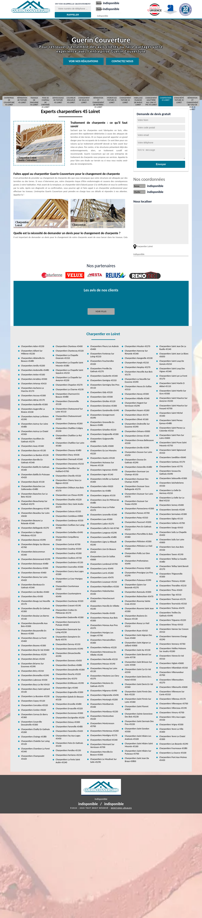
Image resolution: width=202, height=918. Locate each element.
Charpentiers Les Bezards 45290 (173, 743)
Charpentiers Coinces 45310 (68, 510)
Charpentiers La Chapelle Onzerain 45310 (67, 356)
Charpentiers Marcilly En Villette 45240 (104, 606)
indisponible (114, 2)
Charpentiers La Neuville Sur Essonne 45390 (137, 380)
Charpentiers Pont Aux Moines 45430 (173, 758)
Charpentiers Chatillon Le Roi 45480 (69, 436)
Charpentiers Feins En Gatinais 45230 (69, 744)
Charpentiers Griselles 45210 (103, 429)
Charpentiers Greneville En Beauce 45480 (102, 423)
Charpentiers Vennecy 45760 (172, 643)
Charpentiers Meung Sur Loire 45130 (103, 669)
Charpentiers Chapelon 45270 (69, 384)
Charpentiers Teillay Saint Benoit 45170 (173, 567)
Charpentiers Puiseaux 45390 (138, 579)
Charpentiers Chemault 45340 (69, 458)
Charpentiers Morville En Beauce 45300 (101, 752)
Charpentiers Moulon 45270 (137, 345)
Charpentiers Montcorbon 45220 (102, 717)
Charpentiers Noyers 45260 (137, 409)
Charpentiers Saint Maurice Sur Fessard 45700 (173, 406)
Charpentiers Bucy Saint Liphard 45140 (35, 690)
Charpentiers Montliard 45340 (103, 739)
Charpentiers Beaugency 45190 (35, 508)
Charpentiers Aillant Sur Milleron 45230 (32, 351)
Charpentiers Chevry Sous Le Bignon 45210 (68, 481)
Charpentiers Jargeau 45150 (102, 494)
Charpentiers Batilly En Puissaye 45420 (35, 475)
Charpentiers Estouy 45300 (68, 721)
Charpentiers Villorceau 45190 (173, 707)
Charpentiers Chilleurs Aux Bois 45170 (70, 488)
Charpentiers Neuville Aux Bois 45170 (138, 372)
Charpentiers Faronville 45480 (69, 726)
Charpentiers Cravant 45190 (68, 605)
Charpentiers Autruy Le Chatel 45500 (34, 432)
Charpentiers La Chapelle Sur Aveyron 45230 (69, 378)
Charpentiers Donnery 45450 (69, 660)
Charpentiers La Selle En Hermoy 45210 (170, 491)
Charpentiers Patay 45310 (136, 517)
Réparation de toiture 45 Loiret (22, 100)
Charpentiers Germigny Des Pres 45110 (104, 385)
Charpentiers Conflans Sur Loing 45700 (70, 526)
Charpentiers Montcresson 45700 (102, 724)
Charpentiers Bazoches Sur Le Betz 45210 (34, 494)
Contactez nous (122, 61)
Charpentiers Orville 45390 (137, 447)
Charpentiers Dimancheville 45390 (68, 654)
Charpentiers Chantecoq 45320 (70, 350)
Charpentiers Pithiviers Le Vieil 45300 (138, 547)
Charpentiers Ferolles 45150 (68, 749)
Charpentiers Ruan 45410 (136, 630)
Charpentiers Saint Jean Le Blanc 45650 (173, 354)
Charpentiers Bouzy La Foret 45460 (33, 639)
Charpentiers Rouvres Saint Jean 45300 (139, 609)
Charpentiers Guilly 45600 (102, 445)
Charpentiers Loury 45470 (102, 576)
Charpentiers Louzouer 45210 (103, 581)
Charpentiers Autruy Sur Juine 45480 (34, 424)
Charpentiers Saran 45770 (171, 466)
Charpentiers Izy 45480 (100, 490)
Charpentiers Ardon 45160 (33, 374)
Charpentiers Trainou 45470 (171, 607)
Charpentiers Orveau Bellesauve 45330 (139, 441)
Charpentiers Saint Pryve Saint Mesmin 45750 (173, 443)
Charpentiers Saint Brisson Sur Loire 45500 (138, 663)
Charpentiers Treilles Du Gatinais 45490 (170, 613)
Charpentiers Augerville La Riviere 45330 (33, 410)
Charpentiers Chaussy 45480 (68, 449)
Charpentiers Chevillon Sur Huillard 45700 (68, 469)
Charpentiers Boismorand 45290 (35, 558)
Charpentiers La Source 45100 (172, 752)
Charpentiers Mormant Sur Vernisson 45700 (102, 745)
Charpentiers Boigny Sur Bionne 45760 (35, 545)
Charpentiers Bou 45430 (32, 595)
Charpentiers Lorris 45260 (101, 572)
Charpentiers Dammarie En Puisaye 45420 (68, 623)
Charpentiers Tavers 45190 (171, 553)
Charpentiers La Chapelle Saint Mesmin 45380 (69, 363)
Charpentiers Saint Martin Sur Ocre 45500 (172, 391)
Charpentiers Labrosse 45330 (34, 679)
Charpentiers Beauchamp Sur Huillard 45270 (34, 502)
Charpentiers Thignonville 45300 (170, 574)
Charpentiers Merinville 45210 (104, 658)
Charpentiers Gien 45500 (101, 396)
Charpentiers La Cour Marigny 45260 (69, 579)
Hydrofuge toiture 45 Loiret (112, 100)
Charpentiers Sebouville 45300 (173, 477)
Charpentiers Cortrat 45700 (68, 543)
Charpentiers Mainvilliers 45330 (104, 586)
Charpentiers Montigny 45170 (103, 734)
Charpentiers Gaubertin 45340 (104, 375)
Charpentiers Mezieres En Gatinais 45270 (101, 684)
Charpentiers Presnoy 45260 (137, 567)
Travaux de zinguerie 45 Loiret (34, 101)
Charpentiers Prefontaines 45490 (136, 561)
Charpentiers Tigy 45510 (170, 594)
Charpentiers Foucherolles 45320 (102, 362)
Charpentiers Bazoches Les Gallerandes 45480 (33, 487)
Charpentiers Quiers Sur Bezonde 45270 (135, 585)
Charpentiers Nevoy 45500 (137, 393)
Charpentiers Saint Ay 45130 (137, 649)
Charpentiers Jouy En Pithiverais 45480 (104, 501)
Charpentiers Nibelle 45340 (137, 397)
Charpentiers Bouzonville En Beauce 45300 (33, 631)
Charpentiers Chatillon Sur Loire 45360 (70, 443)
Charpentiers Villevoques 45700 (173, 703)
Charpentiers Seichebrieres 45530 (171, 483)
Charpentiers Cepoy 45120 (33, 700)
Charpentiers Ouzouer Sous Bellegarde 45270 (137, 487)
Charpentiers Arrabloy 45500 (34, 378)
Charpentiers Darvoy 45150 (68, 643)
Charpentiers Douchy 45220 (68, 673)
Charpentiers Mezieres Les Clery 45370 (104, 676)
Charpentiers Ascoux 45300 (33, 395)
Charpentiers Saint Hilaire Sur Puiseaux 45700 (138, 751)
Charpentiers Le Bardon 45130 (35, 454)
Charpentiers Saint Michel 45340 (171, 414)
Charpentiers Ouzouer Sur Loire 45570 (139, 494)
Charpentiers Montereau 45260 (104, 730)
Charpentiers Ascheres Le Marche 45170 (32, 389)
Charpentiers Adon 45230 (32, 345)
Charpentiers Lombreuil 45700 (104, 563)
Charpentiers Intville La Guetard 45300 (104, 480)
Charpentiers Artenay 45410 (33, 383)
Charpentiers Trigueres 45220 (172, 619)
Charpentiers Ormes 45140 (137, 435)
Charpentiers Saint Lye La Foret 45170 (173, 376)
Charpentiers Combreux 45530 (69, 520)
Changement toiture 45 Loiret (125, 100)
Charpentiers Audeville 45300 (34, 403)
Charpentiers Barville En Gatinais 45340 (32, 460)
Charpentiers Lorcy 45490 (101, 567)
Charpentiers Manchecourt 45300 (102, 599)
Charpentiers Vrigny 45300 (171, 724)
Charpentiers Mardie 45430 (102, 612)
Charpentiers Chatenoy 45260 (69, 423)
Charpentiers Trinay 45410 (171, 624)
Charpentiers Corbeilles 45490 (69, 531)
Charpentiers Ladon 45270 (102, 523)
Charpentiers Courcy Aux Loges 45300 (70, 572)
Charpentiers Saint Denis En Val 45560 (139, 685)
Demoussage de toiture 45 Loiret (58, 100)
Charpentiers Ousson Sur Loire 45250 (138, 453)
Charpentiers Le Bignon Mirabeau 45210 (31, 533)
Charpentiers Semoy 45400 (171, 504)
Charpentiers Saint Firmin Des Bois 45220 (138, 692)
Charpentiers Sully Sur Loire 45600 (171, 540)
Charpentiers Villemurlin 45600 (173, 686)
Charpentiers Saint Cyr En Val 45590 (138, 670)
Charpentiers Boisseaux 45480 (34, 563)
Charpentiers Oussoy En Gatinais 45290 (135, 460)
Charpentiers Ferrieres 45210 (69, 754)
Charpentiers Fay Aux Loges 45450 (68, 736)
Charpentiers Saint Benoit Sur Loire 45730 (138, 655)
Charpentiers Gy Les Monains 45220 (103, 451)
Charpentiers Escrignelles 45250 (70, 717)
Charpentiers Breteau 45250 (33, 653)
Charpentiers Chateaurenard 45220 (68, 417)
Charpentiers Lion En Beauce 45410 (103, 550)
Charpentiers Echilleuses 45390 (70, 682)
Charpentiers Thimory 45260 (172, 580)
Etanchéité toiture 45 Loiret (179, 100)
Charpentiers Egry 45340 (67, 687)
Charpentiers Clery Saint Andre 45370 (69, 505)
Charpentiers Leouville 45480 (103, 536)
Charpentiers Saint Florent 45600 (136, 707)
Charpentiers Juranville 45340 (103, 514)
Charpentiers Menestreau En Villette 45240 (103, 653)
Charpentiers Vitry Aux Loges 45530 (172, 718)
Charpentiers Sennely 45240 (172, 509)
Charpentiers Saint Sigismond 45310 (172, 451)
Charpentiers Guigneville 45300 (104, 433)
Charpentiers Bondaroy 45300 (34, 567)
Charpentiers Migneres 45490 (103, 690)
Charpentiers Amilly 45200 (33, 365)
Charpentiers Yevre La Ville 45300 (171, 730)
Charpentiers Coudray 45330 (69, 548)
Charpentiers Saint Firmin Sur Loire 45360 (138, 700)
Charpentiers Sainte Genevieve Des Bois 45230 (138, 714)
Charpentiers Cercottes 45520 (34, 704)
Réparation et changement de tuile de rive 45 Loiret (192, 101)
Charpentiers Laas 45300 (101, 518)
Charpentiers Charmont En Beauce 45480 (68, 395)
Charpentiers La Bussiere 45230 (35, 695)
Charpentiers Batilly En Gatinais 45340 (35, 468)
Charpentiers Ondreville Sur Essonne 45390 (137, 424)
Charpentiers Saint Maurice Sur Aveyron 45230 (173, 399)
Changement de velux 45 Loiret (84, 100)
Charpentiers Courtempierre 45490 (68, 594)
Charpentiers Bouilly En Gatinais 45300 (35, 609)
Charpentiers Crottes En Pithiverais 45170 (66, 611)
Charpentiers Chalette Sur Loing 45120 (35, 742)
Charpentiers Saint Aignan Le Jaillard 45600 (138, 643)
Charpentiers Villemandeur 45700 (171, 673)
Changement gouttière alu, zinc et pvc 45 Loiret (151, 101)
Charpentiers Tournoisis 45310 (173, 603)
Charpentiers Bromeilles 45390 (35, 674)
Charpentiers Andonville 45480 (35, 369)
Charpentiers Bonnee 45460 (33, 572)
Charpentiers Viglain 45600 (171, 662)
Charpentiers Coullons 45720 (69, 557)
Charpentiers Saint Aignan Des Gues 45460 (138, 636)
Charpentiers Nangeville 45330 (138, 357)
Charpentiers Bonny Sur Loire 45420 (34, 578)
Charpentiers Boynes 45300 (33, 645)
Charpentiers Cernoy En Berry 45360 (34, 715)
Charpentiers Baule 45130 (33, 481)
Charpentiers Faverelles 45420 (69, 730)
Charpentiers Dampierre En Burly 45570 (68, 637)
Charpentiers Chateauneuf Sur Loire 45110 (69, 409)
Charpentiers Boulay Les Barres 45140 (35, 616)
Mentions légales (121, 807)
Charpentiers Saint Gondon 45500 (137, 729)
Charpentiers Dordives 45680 (69, 664)
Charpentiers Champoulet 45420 (32, 757)
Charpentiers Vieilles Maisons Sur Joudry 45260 (172, 649)
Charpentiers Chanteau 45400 (69, 345)
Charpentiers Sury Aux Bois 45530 (171, 548)
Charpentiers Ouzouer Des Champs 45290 (137, 480)
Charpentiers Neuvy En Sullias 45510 (138, 387)
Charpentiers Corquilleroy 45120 (67, 538)
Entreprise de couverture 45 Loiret (9, 101)
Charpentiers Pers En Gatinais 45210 (138, 527)
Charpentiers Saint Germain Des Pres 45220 (139, 722)
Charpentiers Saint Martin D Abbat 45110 (171, 384)
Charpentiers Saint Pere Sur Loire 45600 (171, 436)
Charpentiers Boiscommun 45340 (33, 552)
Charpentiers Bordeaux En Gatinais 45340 (33, 585)
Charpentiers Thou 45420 (170, 589)
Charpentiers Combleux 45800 (69, 515)
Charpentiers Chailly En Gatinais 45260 (35, 730)
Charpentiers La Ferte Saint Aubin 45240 (68, 760)
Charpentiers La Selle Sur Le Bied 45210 (171, 498)
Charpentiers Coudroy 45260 (69, 552)
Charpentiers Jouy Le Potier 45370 (102, 508)
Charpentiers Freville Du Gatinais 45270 (101, 369)
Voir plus (101, 310)
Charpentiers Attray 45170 (33, 399)
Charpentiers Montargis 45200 (104, 699)
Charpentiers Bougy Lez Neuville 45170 (35, 602)
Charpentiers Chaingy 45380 (34, 736)
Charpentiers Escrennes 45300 (69, 712)
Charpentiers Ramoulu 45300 (138, 591)
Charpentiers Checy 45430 (67, 454)
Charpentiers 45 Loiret (166, 99)
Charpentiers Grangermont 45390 (102, 415)
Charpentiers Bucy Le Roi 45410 (35, 684)
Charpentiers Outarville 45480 (138, 466)
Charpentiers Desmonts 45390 (69, 648)
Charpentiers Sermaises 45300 (173, 513)
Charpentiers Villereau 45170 (172, 698)
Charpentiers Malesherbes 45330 (102, 592)
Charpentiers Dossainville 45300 (70, 669)
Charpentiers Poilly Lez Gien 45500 (137, 554)
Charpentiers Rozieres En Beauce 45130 (136, 616)
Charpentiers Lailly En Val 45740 (104, 527)
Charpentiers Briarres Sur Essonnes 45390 (32, 664)
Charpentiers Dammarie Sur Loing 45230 (68, 630)
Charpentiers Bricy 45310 (32, 670)
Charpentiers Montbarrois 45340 (102, 705)
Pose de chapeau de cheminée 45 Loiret (45, 101)
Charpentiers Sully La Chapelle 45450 (173, 533)
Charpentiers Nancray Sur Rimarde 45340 (136, 351)
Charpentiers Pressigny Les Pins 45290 (139, 573)
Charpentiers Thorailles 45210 (172, 585)
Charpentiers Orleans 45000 (137, 430)
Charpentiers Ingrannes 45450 (103, 469)
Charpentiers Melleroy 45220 (103, 646)
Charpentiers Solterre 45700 (172, 522)
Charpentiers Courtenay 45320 (69, 600)
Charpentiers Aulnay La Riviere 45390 (35, 417)
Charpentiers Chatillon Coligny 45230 (69, 429)
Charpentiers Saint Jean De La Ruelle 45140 (172, 347)
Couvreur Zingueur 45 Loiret (71, 100)
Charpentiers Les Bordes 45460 (35, 591)
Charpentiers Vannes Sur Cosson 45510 (173, 630)
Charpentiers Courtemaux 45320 (67, 587)
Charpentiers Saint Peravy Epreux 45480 (170, 421)
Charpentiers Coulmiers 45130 (69, 561)
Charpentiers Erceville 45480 (69, 703)
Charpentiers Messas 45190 (102, 663)
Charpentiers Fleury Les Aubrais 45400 (104, 347)
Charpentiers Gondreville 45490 (104, 409)
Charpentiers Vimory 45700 (171, 712)
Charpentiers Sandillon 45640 (172, 456)
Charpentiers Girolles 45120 (102, 400)
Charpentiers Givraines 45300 (103, 405)
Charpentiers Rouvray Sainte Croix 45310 (137, 602)
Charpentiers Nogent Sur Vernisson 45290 (136, 403)
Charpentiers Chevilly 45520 (68, 475)
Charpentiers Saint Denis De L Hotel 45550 (138, 677)
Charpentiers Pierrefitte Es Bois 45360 (139, 535)
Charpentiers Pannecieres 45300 (139, 508)
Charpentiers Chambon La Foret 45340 (35, 749)
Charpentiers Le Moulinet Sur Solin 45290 (103, 760)
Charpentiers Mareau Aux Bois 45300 (104, 618)
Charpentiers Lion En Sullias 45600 (102, 557)
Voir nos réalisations (83, 61)
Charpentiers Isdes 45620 (101, 485)
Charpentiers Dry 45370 (66, 678)
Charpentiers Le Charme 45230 (70, 388)
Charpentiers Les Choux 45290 (69, 494)
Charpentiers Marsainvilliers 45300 (102, 641)
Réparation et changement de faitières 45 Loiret (98, 101)
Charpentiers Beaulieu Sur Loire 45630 (35, 514)
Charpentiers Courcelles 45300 (69, 566)
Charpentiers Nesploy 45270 (137, 366)
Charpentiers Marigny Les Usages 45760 (101, 633)
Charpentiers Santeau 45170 (172, 461)
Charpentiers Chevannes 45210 (70, 463)
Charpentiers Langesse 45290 (103, 532)
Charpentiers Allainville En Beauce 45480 (33, 359)
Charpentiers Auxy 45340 (32, 445)
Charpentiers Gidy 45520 (101, 391)
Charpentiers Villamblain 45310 (173, 667)
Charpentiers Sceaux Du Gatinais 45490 (170, 472)
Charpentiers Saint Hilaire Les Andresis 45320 (138, 737)
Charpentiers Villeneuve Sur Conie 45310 (171, 692)
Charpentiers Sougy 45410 (171, 527)
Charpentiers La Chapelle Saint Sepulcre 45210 (69, 371)
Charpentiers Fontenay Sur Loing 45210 (102, 354)
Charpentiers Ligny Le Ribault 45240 (103, 542)
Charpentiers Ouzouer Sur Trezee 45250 (136, 502)
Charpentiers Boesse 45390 (33, 539)
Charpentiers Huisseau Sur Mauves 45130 (102, 463)
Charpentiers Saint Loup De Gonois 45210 (171, 362)
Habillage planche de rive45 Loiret (138, 101)
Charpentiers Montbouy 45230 (104, 711)
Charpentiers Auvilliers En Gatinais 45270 (32, 439)
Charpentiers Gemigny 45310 (103, 379)
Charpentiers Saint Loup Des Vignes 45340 (172, 369)
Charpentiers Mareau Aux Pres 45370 (104, 626)
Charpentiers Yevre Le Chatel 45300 (172, 737)
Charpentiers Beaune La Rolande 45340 (32, 521)
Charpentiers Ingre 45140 (101, 474)
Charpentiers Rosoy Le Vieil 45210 (137, 624)
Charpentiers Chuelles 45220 (69, 499)
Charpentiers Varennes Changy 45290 (173, 637)
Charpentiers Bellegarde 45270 (35, 527)
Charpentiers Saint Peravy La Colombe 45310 (172, 428)
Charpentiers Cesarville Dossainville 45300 (31, 722)
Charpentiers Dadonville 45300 (70, 616)
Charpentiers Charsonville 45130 (67, 402)
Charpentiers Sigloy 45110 (171, 518)
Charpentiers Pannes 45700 (137, 512)
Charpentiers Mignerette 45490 (104, 694)
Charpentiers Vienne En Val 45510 (171, 656)
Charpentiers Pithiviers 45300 (138, 540)
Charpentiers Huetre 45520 (102, 457)
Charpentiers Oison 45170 (136, 414)
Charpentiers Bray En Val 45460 (35, 649)
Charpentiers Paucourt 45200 (138, 521)
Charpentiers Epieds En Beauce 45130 (70, 697)
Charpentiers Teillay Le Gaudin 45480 (173, 560)
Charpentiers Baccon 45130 (33, 450)
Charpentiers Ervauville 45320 (69, 708)
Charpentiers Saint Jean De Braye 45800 (137, 759)
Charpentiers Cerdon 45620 (33, 709)
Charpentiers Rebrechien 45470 (139, 595)
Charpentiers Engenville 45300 (69, 691)
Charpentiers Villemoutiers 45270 (171, 680)
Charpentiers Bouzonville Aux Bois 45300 (34, 624)
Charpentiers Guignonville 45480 (102, 439)
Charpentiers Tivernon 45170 (172, 598)
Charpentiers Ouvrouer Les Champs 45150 (137, 472)
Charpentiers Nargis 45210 (137, 362)
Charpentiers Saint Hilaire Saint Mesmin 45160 (139, 744)
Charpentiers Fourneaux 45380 (173, 747)
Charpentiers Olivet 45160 (136, 418)
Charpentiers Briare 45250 (33, 658)
